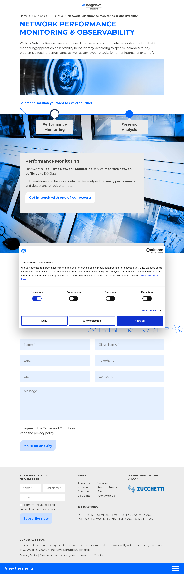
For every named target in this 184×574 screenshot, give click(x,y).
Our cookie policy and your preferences (66, 555)
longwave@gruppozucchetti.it (70, 549)
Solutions (38, 16)
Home (24, 16)
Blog (100, 491)
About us (84, 483)
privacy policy (48, 509)
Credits (98, 555)
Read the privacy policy (37, 433)
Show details (149, 310)
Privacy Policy (29, 555)
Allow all (140, 320)
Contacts (83, 491)
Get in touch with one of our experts (60, 197)
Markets (83, 487)
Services (102, 483)
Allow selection (92, 320)
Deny (44, 320)
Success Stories (107, 487)
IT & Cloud (56, 16)
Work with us (106, 495)
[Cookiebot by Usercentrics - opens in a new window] (148, 250)
